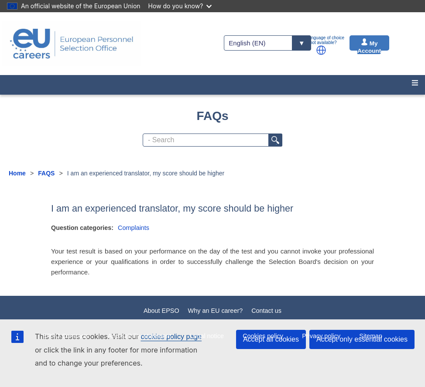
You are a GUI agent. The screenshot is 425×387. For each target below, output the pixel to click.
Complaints (133, 227)
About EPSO (161, 310)
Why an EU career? (215, 310)
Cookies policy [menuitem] (263, 335)
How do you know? (180, 6)
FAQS (46, 173)
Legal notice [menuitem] (207, 335)
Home (17, 173)
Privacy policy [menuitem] (321, 335)
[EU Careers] (71, 43)
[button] (321, 50)
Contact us (266, 310)
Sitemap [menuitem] (370, 335)
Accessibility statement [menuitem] (139, 335)
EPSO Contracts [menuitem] (66, 335)
